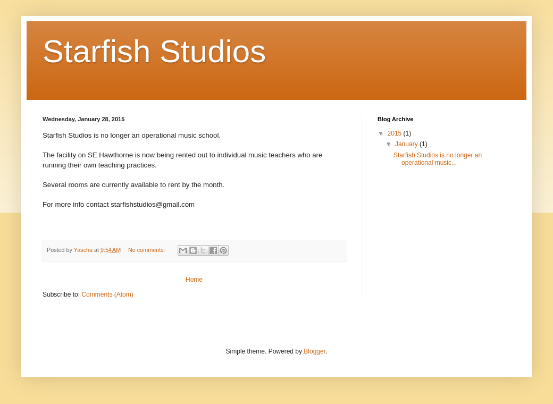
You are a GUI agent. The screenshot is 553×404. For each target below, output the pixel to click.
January (407, 144)
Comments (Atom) (107, 294)
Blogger (314, 351)
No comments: (147, 250)
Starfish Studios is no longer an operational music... (437, 159)
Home (194, 279)
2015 (396, 133)
